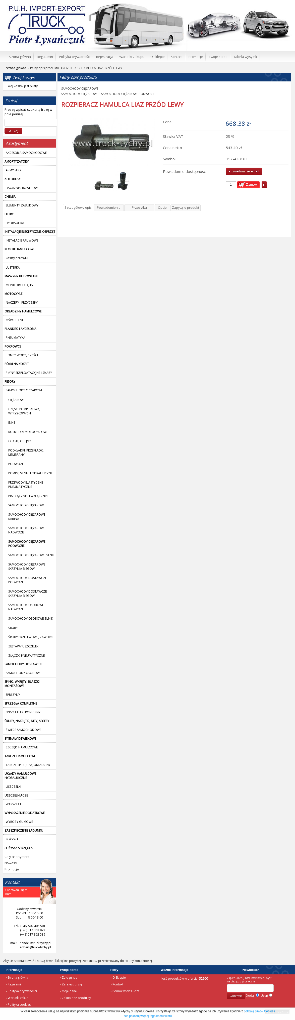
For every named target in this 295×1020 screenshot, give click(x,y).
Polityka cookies (19, 1004)
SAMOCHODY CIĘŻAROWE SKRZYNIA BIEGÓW (26, 566)
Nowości (11, 863)
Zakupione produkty (76, 998)
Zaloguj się (69, 977)
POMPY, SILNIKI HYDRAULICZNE (30, 473)
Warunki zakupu (19, 998)
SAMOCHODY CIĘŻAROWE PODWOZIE (128, 94)
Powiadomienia (109, 207)
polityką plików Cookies (259, 1011)
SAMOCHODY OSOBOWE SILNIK (30, 618)
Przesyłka (139, 207)
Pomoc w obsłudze (126, 991)
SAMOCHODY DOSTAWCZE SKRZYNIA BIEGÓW (27, 593)
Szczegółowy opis (78, 207)
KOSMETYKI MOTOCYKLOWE (28, 432)
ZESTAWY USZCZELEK (23, 646)
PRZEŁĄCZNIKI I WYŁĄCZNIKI (28, 496)
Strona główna (18, 977)
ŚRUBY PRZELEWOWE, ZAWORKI (30, 637)
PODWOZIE (16, 464)
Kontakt (117, 984)
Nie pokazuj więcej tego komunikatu (148, 1016)
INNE (11, 422)
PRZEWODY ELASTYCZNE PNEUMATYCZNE (25, 484)
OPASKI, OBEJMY (19, 441)
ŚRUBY (13, 628)
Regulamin (15, 984)
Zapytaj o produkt (185, 207)
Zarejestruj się (72, 984)
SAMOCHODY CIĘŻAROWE (26, 505)
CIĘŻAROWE (16, 400)
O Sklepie (119, 977)
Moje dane (69, 991)
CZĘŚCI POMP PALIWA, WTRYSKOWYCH (24, 411)
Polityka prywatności (22, 991)
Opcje (162, 207)
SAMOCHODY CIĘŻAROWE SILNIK (31, 555)
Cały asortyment (17, 856)
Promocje (12, 869)
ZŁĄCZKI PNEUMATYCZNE (26, 655)
